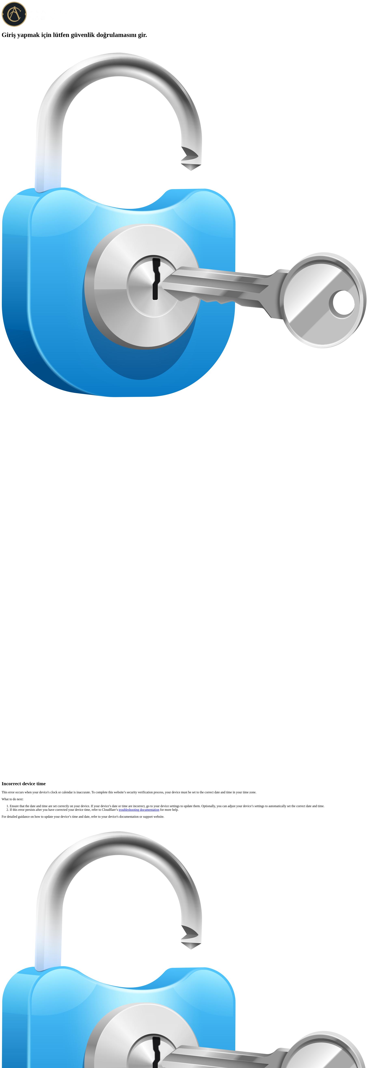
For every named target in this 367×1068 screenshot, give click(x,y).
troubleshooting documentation (139, 809)
